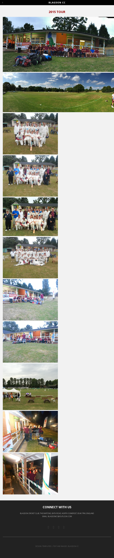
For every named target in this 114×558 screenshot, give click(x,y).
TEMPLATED (46, 546)
